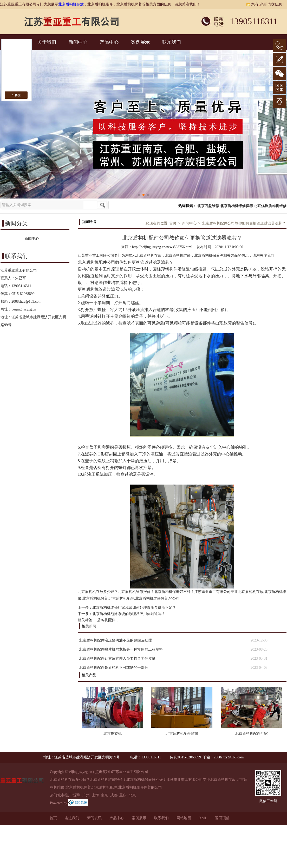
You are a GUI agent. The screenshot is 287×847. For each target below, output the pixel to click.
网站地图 (184, 818)
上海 (95, 795)
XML (203, 818)
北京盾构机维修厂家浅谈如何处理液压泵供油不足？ (134, 608)
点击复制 (102, 772)
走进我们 (72, 818)
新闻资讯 (94, 818)
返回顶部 (222, 818)
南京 (104, 795)
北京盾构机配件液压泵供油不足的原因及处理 (115, 640)
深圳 (77, 795)
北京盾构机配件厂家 (251, 734)
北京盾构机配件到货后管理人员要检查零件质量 (117, 658)
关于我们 (46, 42)
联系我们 (171, 42)
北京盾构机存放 (71, 4)
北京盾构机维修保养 (236, 206)
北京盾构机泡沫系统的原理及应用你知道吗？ (128, 614)
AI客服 (16, 95)
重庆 (123, 795)
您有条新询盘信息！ (266, 4)
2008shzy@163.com (26, 301)
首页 (173, 223)
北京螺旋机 (112, 734)
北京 (132, 795)
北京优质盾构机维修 (270, 206)
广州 (86, 795)
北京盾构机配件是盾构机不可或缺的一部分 (113, 668)
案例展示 (140, 42)
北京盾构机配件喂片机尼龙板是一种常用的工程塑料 (121, 649)
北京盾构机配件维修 (182, 734)
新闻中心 (78, 42)
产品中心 (109, 42)
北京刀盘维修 (208, 206)
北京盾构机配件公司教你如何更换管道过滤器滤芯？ (244, 223)
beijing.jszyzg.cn (23, 309)
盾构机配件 (106, 620)
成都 (114, 795)
